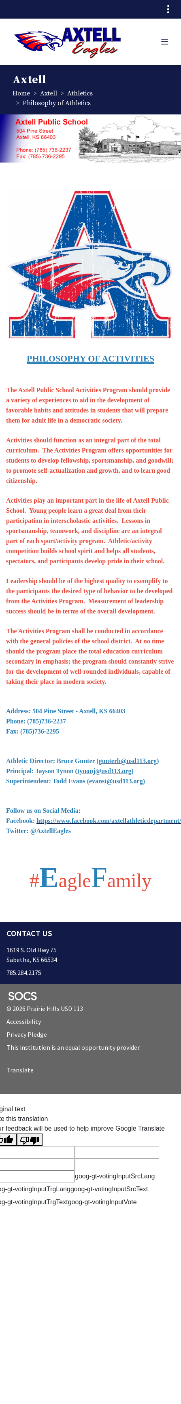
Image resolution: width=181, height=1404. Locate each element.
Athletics (80, 93)
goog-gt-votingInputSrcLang (115, 1176)
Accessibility (23, 1021)
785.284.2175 (23, 972)
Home (21, 93)
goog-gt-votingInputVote (102, 1202)
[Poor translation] (30, 1139)
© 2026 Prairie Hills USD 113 (44, 1008)
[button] (164, 42)
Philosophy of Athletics (57, 103)
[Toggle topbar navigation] (168, 9)
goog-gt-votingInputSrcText (109, 1189)
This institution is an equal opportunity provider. (73, 1047)
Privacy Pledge (26, 1034)
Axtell (48, 93)
